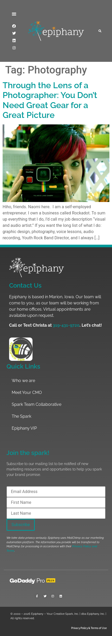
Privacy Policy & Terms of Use (89, 628)
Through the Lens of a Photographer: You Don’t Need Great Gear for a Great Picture (50, 100)
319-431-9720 (66, 325)
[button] (13, 13)
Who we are (23, 380)
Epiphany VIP (24, 428)
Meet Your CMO (27, 392)
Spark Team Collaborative (36, 404)
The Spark (21, 416)
